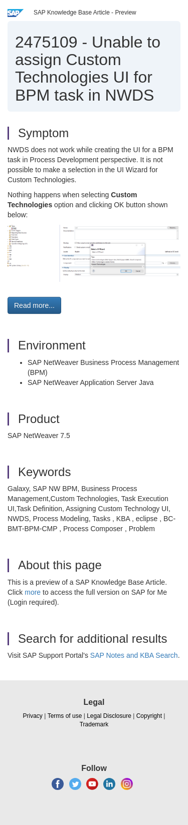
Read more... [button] (34, 305)
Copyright (149, 715)
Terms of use (65, 715)
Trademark (94, 724)
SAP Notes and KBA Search (134, 655)
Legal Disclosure (109, 715)
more (33, 592)
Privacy (33, 715)
